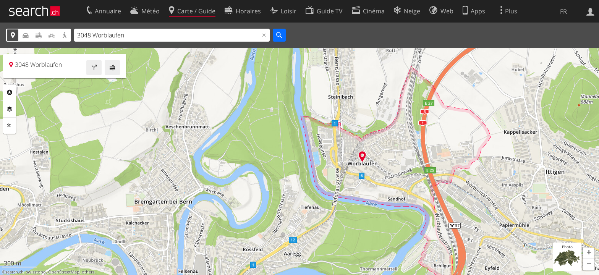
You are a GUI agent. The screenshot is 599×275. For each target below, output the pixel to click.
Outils (9, 126)
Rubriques (9, 92)
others (88, 272)
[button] (588, 253)
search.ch (14, 272)
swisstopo (36, 272)
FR (563, 11)
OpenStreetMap (63, 272)
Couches (9, 109)
